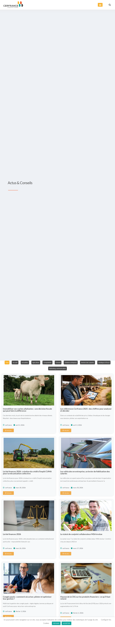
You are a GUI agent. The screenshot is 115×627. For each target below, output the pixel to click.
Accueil (20, 362)
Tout (12, 362)
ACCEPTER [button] (66, 623)
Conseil (66, 362)
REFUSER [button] (56, 623)
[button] (100, 5)
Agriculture (42, 362)
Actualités (30, 362)
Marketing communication (66, 369)
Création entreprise (79, 362)
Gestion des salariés (97, 362)
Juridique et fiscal (46, 369)
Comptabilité (54, 362)
